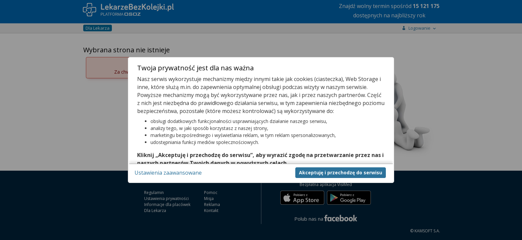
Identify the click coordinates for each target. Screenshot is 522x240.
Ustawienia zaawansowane (168, 172)
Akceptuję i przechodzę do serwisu (340, 172)
